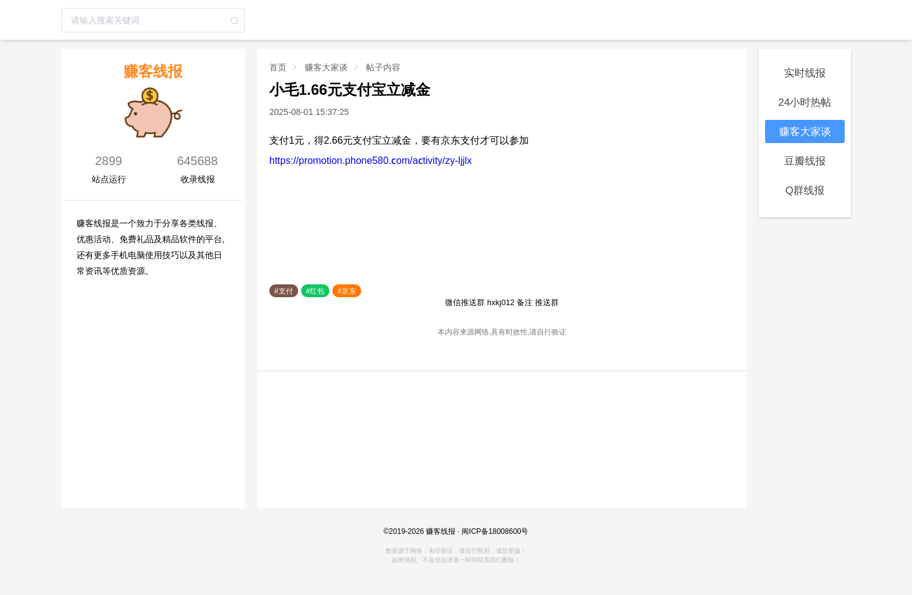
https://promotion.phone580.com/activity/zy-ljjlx (370, 160)
